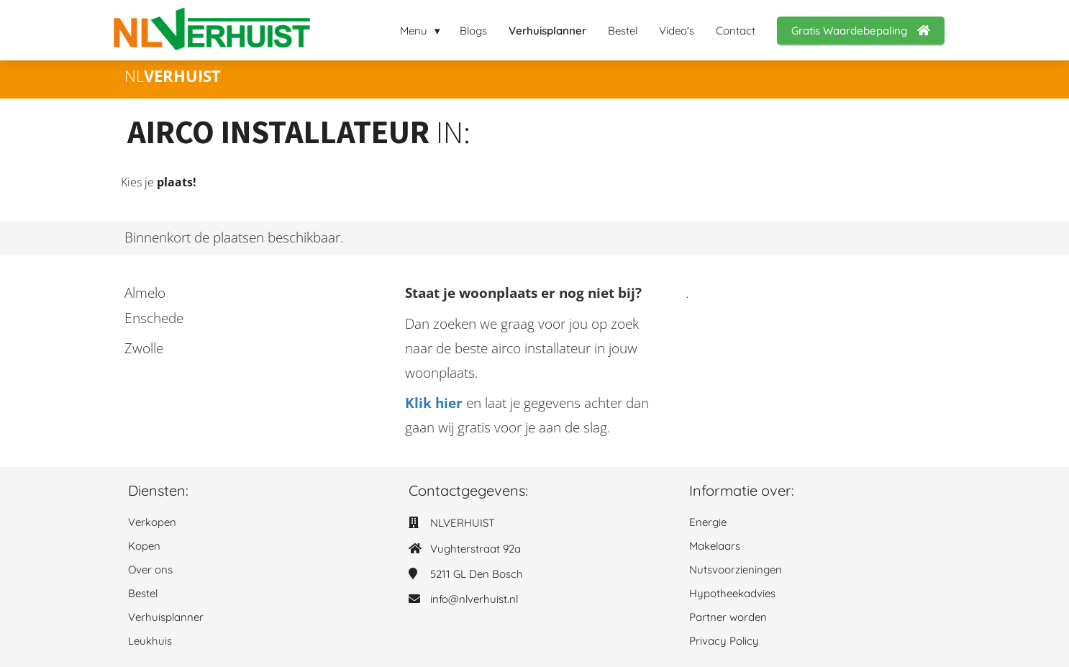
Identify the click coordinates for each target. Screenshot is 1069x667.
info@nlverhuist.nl (474, 599)
